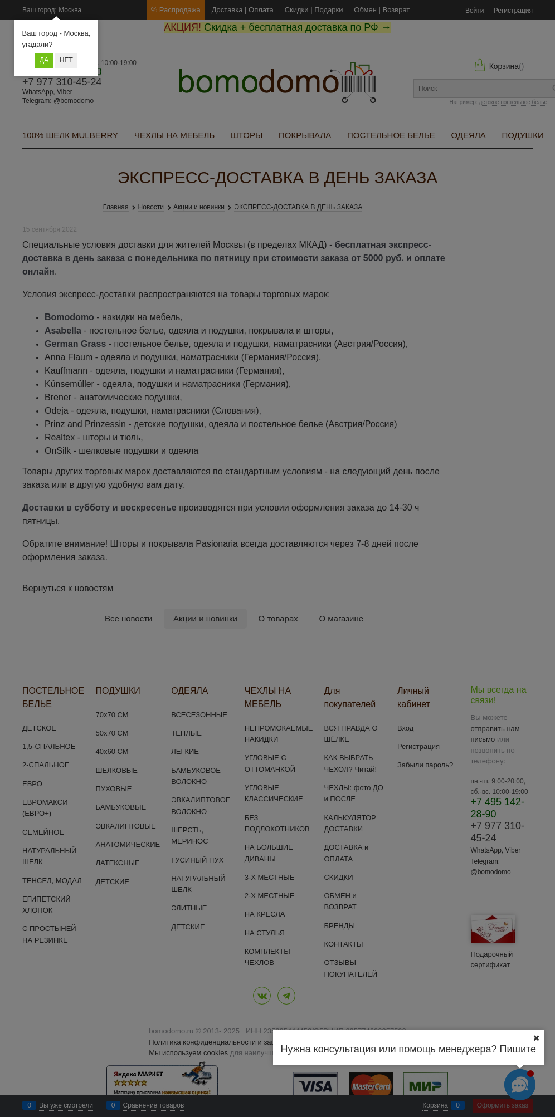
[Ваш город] (536, 1037)
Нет (66, 60)
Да (44, 60)
